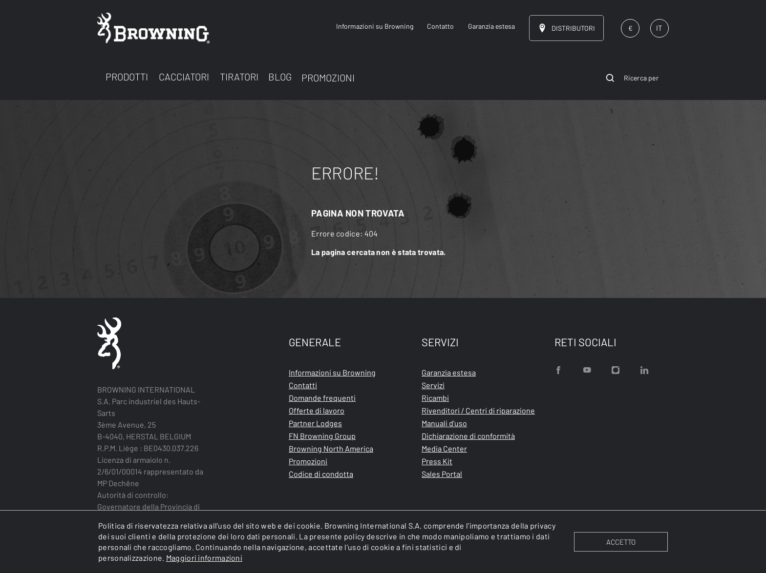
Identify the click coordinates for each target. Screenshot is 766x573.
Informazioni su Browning (332, 372)
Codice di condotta (321, 473)
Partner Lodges (315, 423)
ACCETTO (621, 541)
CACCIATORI (184, 76)
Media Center (444, 448)
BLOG (280, 76)
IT (659, 27)
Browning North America (331, 448)
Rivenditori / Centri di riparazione (478, 410)
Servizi (433, 385)
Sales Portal (442, 473)
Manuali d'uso (444, 423)
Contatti (303, 385)
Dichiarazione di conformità (468, 435)
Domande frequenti (322, 397)
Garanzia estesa (449, 372)
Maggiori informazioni (204, 557)
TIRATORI (239, 76)
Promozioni (308, 461)
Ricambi (435, 397)
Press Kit (437, 461)
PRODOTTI (127, 76)
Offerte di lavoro (316, 410)
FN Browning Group (322, 435)
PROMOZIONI (328, 77)
